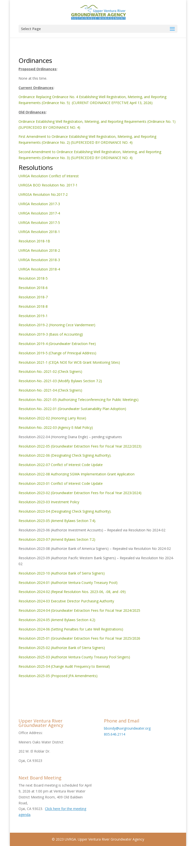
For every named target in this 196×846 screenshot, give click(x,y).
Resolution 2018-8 (33, 306)
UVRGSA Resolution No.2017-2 (43, 194)
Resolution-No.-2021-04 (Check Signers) (50, 390)
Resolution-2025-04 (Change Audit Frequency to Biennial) (64, 666)
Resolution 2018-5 (33, 278)
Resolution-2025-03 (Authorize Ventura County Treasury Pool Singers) (74, 657)
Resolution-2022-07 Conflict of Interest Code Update (61, 464)
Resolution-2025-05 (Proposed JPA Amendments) (58, 675)
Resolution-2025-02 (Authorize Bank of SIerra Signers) (62, 647)
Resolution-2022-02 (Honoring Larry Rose (52, 418)
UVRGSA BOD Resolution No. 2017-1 (48, 185)
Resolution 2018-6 (33, 287)
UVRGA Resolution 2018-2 (39, 250)
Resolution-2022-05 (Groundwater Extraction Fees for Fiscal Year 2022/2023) (80, 446)
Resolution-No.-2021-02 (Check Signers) (50, 371)
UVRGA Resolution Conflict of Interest (49, 176)
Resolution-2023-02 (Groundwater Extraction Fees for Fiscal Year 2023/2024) (80, 492)
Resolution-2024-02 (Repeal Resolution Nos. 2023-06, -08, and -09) (72, 591)
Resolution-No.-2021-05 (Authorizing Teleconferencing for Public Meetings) (78, 399)
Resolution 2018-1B (34, 241)
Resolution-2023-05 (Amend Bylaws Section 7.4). (57, 520)
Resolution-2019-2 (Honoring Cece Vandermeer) (57, 325)
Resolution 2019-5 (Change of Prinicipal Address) (57, 353)
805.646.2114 (114, 734)
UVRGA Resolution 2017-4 (39, 213)
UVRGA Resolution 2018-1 (39, 231)
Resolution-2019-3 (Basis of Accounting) (51, 334)
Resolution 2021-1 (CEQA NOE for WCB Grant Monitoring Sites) (69, 362)
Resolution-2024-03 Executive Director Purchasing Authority (66, 601)
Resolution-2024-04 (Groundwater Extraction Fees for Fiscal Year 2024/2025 (79, 610)
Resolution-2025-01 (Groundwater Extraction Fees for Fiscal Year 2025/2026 (79, 638)
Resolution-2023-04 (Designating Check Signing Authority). (65, 511)
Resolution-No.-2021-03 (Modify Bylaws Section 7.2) (60, 380)
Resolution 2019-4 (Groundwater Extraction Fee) (57, 343)
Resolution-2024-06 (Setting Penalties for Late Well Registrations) (71, 629)
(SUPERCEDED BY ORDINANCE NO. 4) (102, 142)
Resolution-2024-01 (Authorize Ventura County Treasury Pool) (68, 582)
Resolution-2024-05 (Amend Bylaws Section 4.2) (57, 619)
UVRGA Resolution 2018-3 (39, 259)
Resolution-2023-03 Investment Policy (49, 502)
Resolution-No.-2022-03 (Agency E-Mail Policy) (56, 427)
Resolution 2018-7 (33, 297)
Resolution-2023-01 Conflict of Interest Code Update (61, 483)
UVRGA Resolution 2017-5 (39, 222)
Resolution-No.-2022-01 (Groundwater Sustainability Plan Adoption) (72, 408)
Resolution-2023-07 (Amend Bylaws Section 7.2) (57, 539)
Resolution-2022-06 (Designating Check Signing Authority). (65, 455)
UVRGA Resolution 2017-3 (39, 203)
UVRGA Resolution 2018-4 (39, 269)
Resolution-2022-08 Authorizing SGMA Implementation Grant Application (77, 474)
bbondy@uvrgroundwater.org (127, 728)
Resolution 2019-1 (33, 315)
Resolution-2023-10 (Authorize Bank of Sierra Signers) (62, 573)
